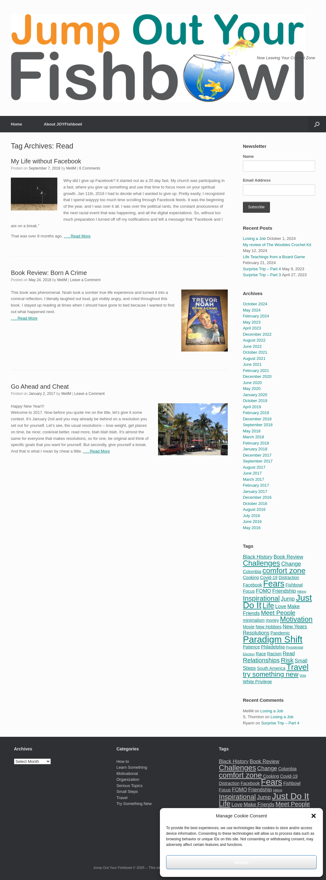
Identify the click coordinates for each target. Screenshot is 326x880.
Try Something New (134, 803)
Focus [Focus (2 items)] (249, 591)
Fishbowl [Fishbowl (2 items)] (294, 584)
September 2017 (258, 461)
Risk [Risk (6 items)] (287, 660)
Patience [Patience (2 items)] (251, 646)
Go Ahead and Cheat (40, 386)
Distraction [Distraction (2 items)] (289, 577)
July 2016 (251, 515)
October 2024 (255, 304)
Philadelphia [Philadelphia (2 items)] (273, 646)
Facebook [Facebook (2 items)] (252, 584)
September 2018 (258, 424)
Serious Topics (130, 785)
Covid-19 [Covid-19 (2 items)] (268, 577)
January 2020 (255, 394)
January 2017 (255, 491)
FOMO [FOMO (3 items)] (263, 591)
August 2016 (254, 509)
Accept (241, 862)
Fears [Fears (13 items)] (273, 583)
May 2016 (252, 527)
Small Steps (127, 791)
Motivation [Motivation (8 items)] (296, 619)
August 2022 (254, 340)
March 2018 (253, 437)
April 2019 (252, 407)
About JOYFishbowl (63, 124)
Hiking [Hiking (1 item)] (301, 591)
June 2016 (252, 521)
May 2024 (252, 310)
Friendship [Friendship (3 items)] (284, 591)
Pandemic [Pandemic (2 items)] (280, 632)
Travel (122, 797)
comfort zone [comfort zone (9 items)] (284, 570)
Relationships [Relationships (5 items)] (261, 660)
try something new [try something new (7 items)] (270, 674)
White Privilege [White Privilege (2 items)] (257, 681)
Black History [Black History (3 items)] (258, 556)
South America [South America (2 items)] (271, 668)
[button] (314, 816)
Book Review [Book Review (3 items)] (288, 556)
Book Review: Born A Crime (49, 272)
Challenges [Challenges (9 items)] (261, 563)
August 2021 (254, 358)
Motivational (127, 773)
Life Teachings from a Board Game (274, 256)
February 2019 (256, 412)
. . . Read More (77, 236)
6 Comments (89, 168)
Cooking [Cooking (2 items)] (251, 577)
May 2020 (252, 388)
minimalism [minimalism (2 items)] (254, 620)
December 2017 (257, 455)
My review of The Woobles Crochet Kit (277, 244)
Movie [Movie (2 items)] (249, 626)
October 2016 (255, 503)
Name (248, 156)
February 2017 (256, 485)
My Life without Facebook (46, 161)
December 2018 (257, 419)
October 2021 (255, 352)
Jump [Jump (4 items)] (288, 598)
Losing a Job (254, 238)
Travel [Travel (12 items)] (297, 667)
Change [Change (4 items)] (291, 563)
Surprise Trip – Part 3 (262, 274)
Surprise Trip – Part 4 (262, 269)
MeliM (71, 168)
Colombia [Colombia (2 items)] (252, 571)
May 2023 (252, 322)
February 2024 (256, 316)
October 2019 (255, 400)
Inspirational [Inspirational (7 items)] (261, 598)
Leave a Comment (85, 280)
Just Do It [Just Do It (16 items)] (290, 796)
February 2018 (256, 443)
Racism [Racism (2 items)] (274, 653)
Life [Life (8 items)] (268, 606)
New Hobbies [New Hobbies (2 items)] (269, 626)
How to (123, 761)
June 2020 (252, 382)
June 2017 (252, 473)
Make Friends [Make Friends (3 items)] (259, 804)
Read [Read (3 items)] (289, 653)
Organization (128, 779)
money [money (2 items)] (272, 620)
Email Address (257, 180)
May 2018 (252, 431)
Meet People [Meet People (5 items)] (278, 612)
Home (16, 124)
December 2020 (257, 376)
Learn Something (132, 767)
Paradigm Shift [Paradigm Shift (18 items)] (272, 639)
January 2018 (255, 449)
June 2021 (252, 364)
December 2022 (257, 334)
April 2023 (252, 328)
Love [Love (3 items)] (280, 606)
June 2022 (252, 346)
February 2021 (256, 370)
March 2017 (253, 479)
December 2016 (257, 497)
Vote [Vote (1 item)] (302, 675)
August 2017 (254, 467)
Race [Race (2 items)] (261, 653)
